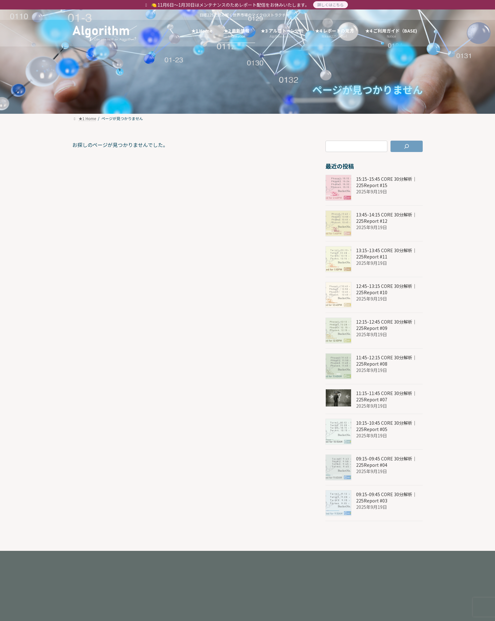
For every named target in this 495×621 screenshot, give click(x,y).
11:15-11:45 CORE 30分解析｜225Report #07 (386, 396)
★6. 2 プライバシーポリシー (214, 557)
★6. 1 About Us (95, 557)
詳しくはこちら (330, 4)
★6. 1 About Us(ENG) (148, 557)
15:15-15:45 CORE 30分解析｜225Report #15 (386, 182)
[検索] (407, 146)
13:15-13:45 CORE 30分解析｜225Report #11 (386, 253)
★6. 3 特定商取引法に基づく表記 (290, 557)
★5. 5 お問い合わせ (98, 562)
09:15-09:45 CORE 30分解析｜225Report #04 (386, 461)
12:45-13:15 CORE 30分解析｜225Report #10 (386, 289)
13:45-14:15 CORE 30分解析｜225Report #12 (386, 217)
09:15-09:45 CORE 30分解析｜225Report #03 (386, 497)
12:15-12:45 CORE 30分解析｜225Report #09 (386, 325)
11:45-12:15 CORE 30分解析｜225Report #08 (386, 360)
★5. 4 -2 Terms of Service (364, 557)
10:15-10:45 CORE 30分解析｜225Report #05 (386, 426)
